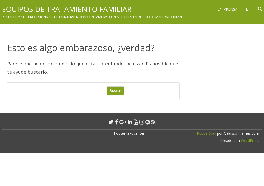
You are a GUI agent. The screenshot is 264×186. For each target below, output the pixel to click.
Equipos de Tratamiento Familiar (66, 9)
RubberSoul (206, 133)
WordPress (249, 140)
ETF (249, 9)
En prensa (227, 9)
